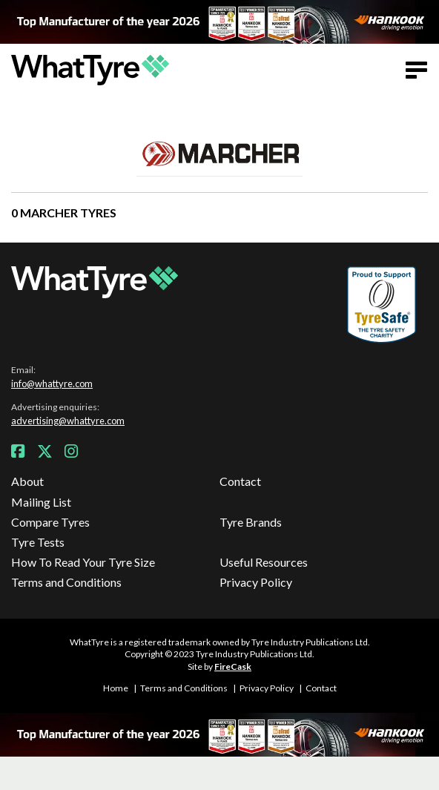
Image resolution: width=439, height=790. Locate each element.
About (27, 481)
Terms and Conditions (66, 582)
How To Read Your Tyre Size (83, 562)
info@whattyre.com (52, 383)
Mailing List (41, 502)
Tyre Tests (38, 542)
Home (115, 688)
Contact (240, 481)
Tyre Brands (251, 522)
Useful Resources (264, 562)
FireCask (232, 666)
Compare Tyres (50, 522)
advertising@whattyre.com (68, 421)
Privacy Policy (256, 582)
